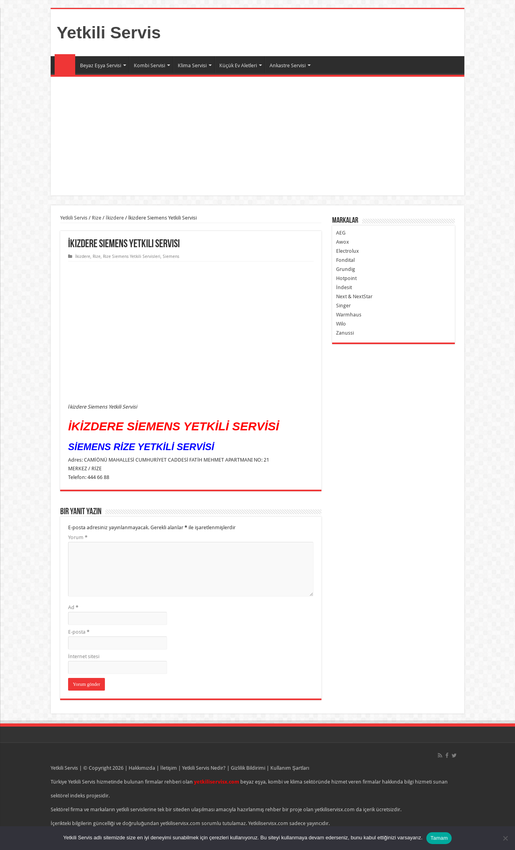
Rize (96, 218)
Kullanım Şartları (289, 768)
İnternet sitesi (83, 656)
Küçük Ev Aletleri (238, 65)
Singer (343, 306)
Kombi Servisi (149, 65)
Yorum (77, 537)
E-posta (78, 632)
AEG (341, 233)
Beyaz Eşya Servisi (100, 65)
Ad (73, 607)
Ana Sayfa (65, 64)
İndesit (344, 287)
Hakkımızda (142, 768)
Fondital (345, 260)
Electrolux (347, 251)
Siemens (171, 256)
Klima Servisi (192, 65)
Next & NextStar (354, 296)
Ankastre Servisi (288, 65)
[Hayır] (505, 838)
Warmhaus (348, 315)
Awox (342, 242)
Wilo (341, 324)
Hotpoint (346, 278)
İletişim (168, 768)
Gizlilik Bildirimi (248, 768)
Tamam (439, 838)
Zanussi (345, 333)
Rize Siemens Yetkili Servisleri (131, 256)
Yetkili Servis (109, 32)
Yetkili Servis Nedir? (204, 768)
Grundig (345, 269)
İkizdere (115, 218)
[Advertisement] (257, 136)
